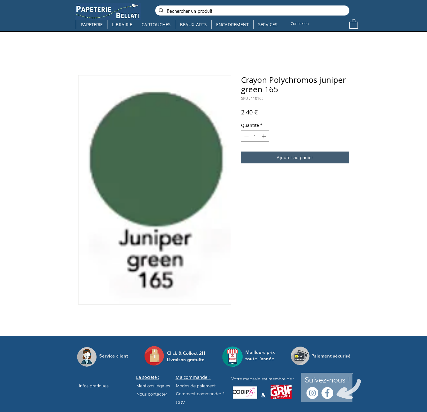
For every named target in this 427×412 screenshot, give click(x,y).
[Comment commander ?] (200, 394)
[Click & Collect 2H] (186, 353)
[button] (353, 24)
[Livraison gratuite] (186, 359)
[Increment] (264, 136)
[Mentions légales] (153, 386)
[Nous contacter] (151, 394)
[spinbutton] (255, 136)
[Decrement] (246, 136)
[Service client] (113, 356)
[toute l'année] (262, 358)
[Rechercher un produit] (252, 11)
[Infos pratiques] (99, 386)
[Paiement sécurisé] (331, 356)
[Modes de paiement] (196, 386)
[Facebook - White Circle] (327, 393)
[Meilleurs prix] (260, 352)
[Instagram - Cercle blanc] (312, 393)
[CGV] (180, 403)
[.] (210, 379)
